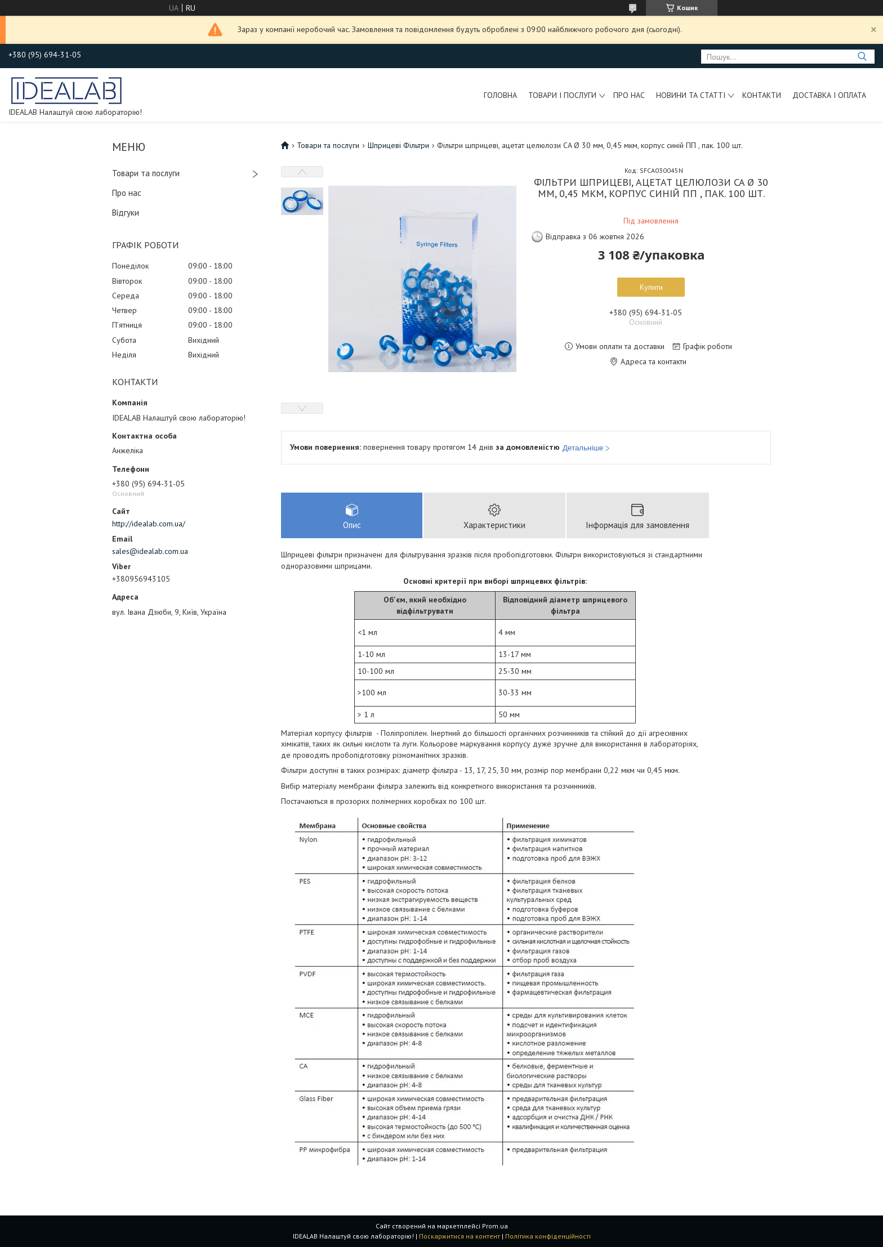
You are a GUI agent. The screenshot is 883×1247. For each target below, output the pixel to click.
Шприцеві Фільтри (398, 145)
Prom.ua (495, 1226)
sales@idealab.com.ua (150, 551)
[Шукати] (862, 57)
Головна (500, 95)
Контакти (761, 95)
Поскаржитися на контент (459, 1236)
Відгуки (125, 212)
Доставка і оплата (829, 95)
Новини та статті (690, 95)
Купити (651, 287)
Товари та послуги (146, 173)
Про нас (629, 95)
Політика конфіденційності (548, 1236)
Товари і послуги (562, 95)
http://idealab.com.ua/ (148, 524)
